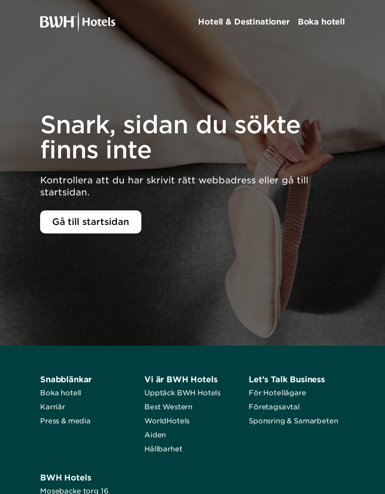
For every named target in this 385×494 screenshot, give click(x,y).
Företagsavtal (274, 407)
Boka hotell (60, 393)
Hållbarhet (163, 449)
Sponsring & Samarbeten (293, 421)
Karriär (52, 407)
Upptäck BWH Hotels (182, 393)
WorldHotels (166, 421)
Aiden (155, 435)
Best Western (168, 407)
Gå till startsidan (90, 221)
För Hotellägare (277, 393)
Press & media (65, 421)
